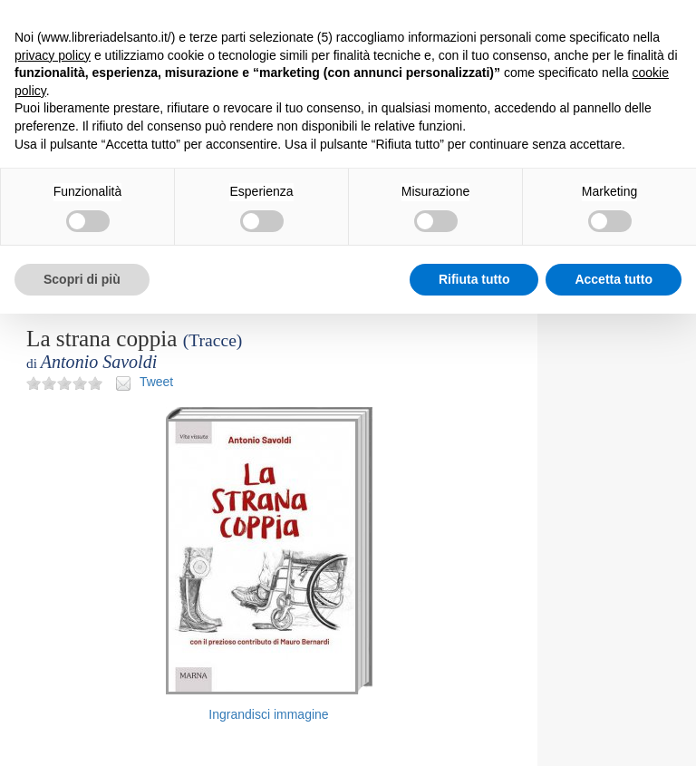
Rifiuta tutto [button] (474, 279)
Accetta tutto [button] (613, 279)
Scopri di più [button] (82, 279)
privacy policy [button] (52, 55)
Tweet (156, 381)
